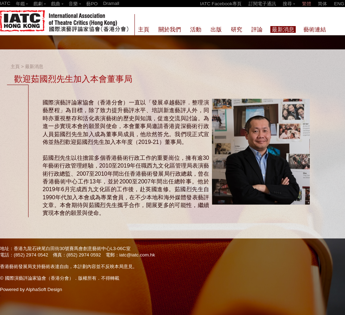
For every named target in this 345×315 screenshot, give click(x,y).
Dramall (111, 3)
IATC (5, 3)
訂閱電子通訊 (262, 3)
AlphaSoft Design (44, 289)
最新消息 (34, 66)
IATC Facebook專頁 (221, 3)
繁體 (306, 3)
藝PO (92, 3)
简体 (322, 3)
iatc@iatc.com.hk (137, 255)
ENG (339, 3)
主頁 (15, 66)
